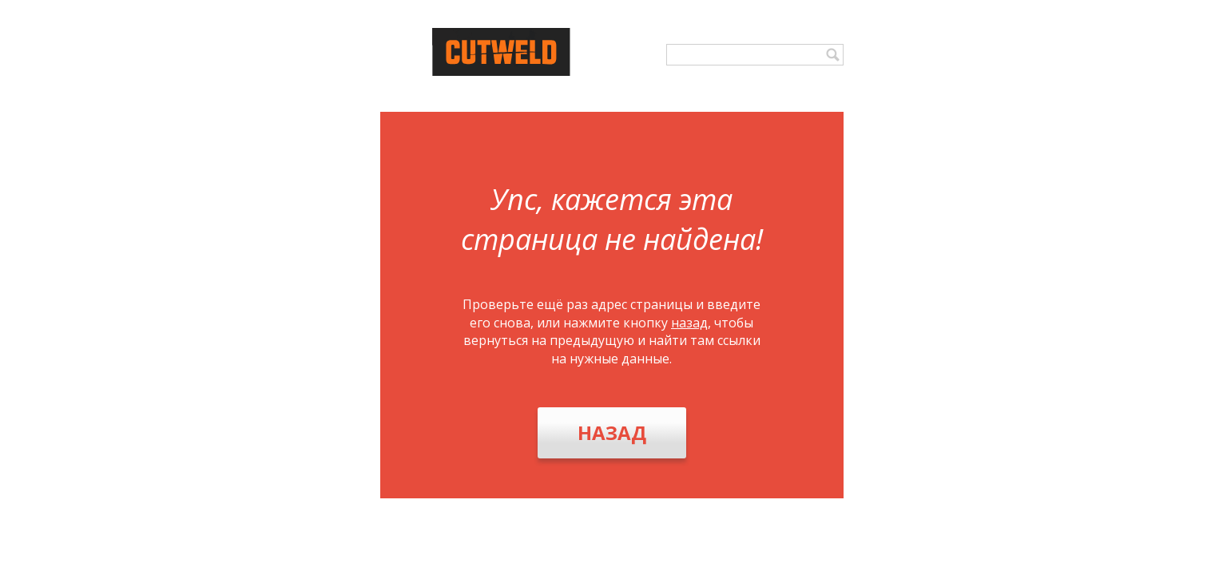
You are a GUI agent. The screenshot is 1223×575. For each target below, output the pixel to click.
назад (689, 322)
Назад (612, 432)
